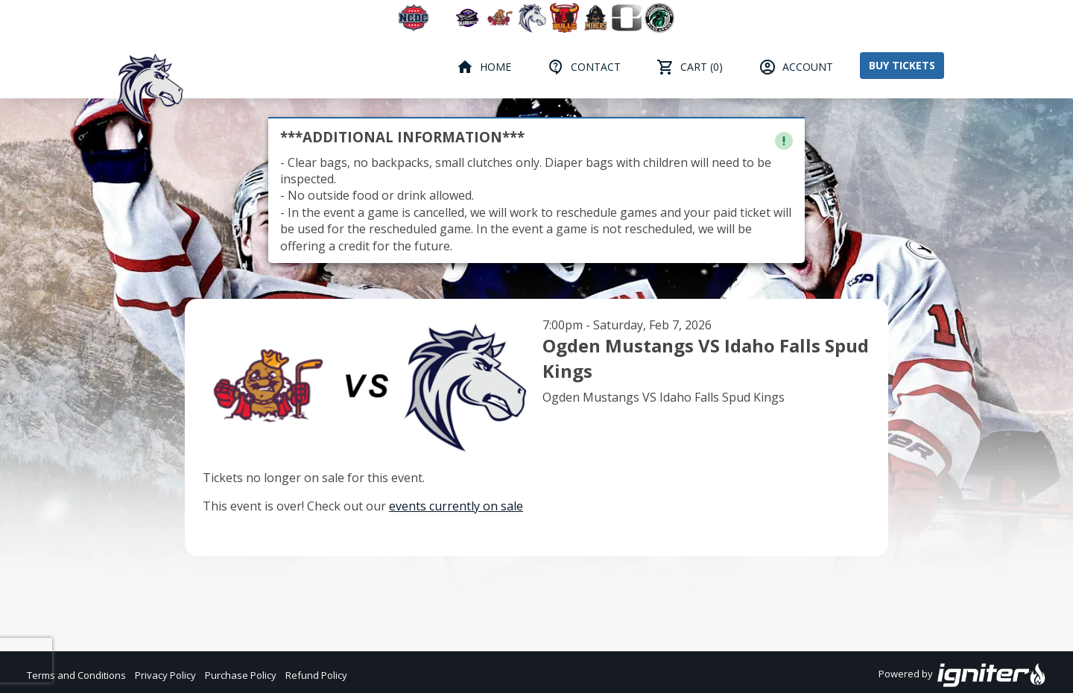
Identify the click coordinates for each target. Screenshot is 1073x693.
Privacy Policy (165, 675)
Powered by (962, 675)
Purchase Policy (240, 675)
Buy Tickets (902, 65)
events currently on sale (456, 506)
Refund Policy (316, 675)
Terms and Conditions (76, 675)
